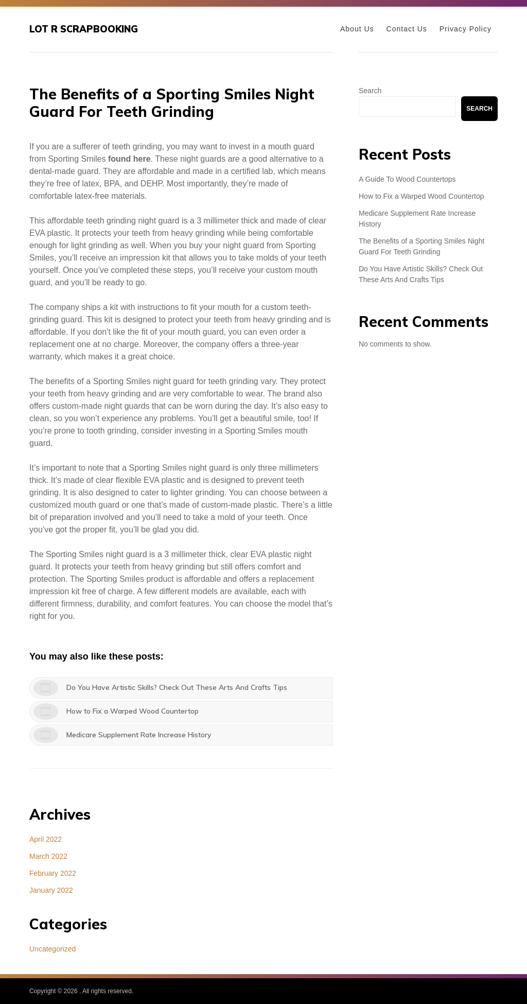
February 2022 (52, 873)
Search (370, 90)
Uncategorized (52, 949)
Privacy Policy (465, 29)
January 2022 (51, 890)
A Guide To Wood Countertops (407, 179)
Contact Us (407, 29)
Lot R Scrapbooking (83, 29)
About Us (357, 29)
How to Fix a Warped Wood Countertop (421, 196)
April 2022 (45, 839)
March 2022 (48, 856)
